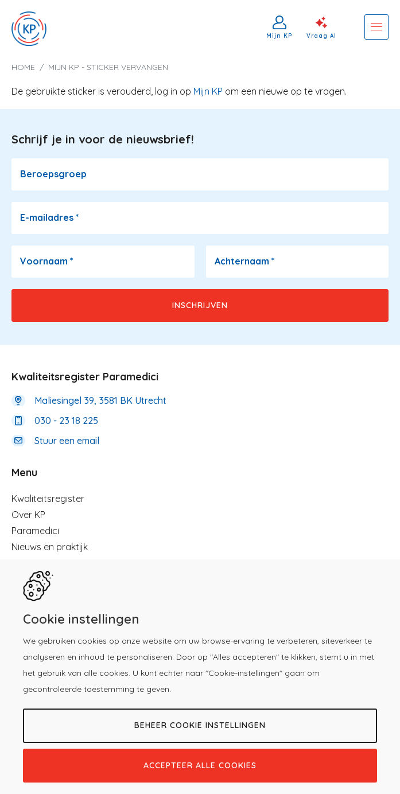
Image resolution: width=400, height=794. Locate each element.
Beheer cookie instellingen (200, 725)
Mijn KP (279, 35)
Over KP (28, 514)
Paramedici (35, 530)
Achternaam (245, 261)
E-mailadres (49, 217)
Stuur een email (66, 440)
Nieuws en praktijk (49, 546)
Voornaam (46, 261)
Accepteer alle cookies (200, 765)
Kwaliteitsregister (47, 498)
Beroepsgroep (53, 174)
